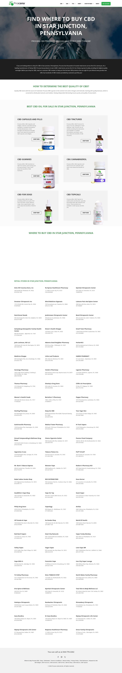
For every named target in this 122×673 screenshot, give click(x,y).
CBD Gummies (53, 662)
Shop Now (61, 48)
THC (74, 3)
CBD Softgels (38, 662)
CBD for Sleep (69, 662)
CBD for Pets (61, 662)
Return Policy (66, 660)
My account (106, 3)
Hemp (80, 3)
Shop (41, 660)
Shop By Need (89, 3)
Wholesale (47, 660)
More (98, 3)
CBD (62, 3)
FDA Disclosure (84, 660)
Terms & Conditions (56, 660)
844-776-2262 (68, 652)
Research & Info (93, 660)
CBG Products (76, 662)
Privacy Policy (75, 660)
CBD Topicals (84, 662)
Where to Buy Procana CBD (31, 660)
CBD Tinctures (45, 662)
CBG (68, 3)
